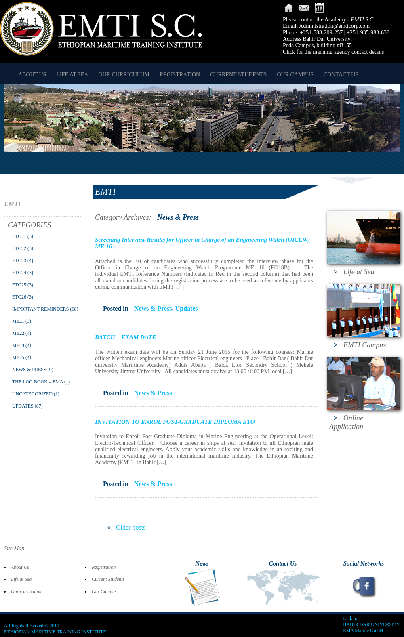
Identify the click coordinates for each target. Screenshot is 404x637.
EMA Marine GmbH (363, 630)
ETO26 (19, 297)
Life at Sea (72, 74)
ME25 (18, 357)
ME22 (18, 333)
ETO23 (19, 260)
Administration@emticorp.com (334, 26)
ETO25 (19, 285)
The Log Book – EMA (37, 382)
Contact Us (341, 74)
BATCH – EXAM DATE (125, 337)
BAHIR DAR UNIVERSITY (371, 624)
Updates (23, 406)
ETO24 (19, 272)
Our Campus (295, 74)
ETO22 (19, 248)
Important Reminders (40, 309)
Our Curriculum (123, 74)
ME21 (18, 321)
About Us (32, 74)
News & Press (29, 369)
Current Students (238, 74)
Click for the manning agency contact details (333, 52)
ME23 (18, 345)
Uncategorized (32, 394)
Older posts (126, 527)
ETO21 (19, 236)
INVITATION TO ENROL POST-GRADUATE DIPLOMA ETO (175, 421)
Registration (180, 74)
